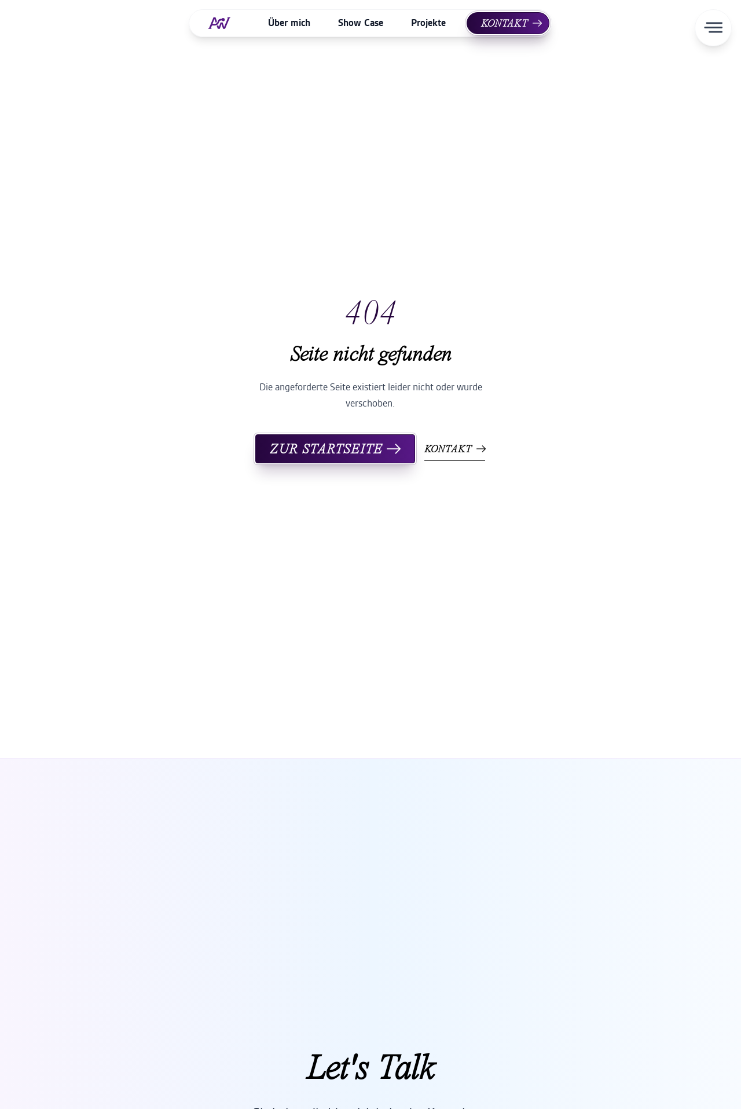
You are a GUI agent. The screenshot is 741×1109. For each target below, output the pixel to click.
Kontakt (511, 23)
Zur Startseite (335, 448)
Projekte (428, 23)
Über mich (289, 23)
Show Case (360, 23)
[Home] (224, 23)
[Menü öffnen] (713, 27)
